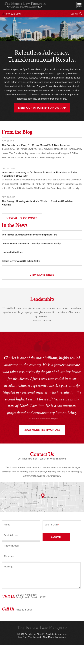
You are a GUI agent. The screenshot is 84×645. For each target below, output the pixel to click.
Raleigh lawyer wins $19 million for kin (21, 261)
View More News (42, 275)
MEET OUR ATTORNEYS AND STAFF (42, 108)
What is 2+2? (52, 524)
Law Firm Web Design (29, 637)
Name (7, 524)
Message (8, 566)
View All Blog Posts (22, 218)
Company (9, 556)
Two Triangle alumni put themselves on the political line (29, 234)
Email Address (11, 535)
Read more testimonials (42, 430)
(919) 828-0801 (13, 13)
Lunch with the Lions (12, 252)
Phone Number (11, 545)
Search (74, 13)
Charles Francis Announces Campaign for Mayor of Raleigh (31, 243)
